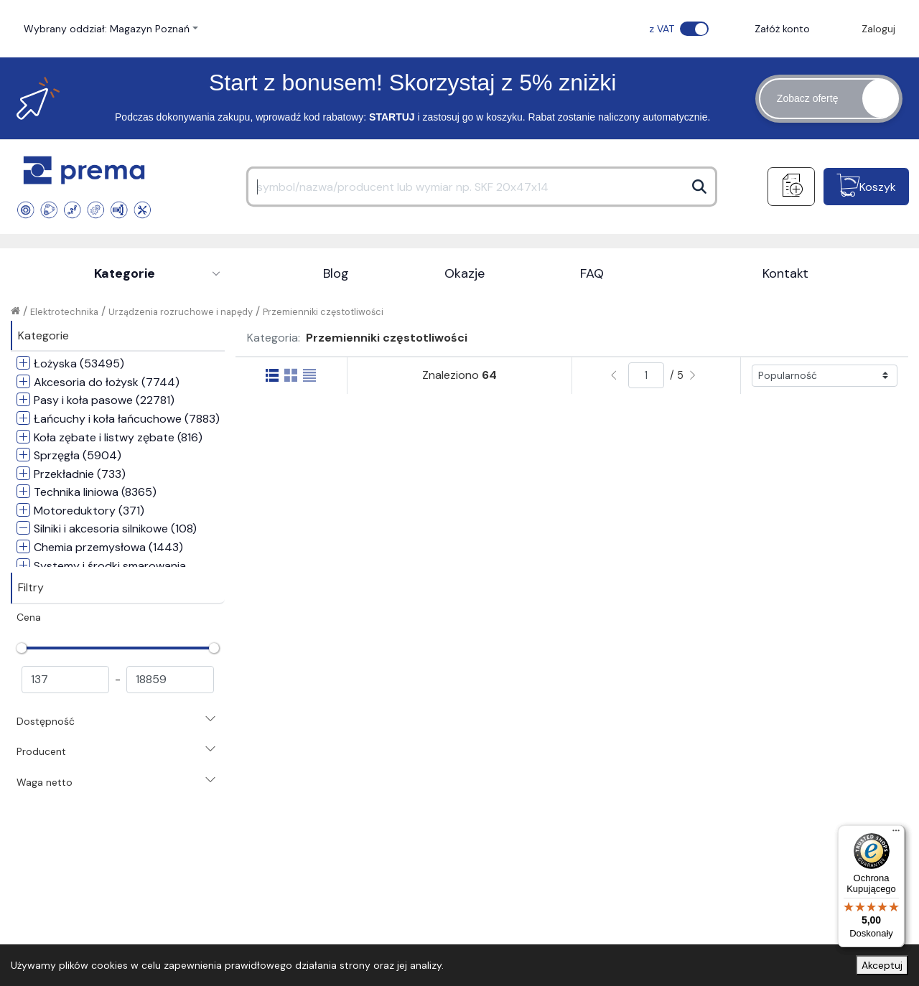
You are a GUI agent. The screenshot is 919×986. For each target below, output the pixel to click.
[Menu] (896, 833)
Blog (336, 273)
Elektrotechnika (64, 312)
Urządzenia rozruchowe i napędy (180, 312)
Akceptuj (882, 965)
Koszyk (877, 186)
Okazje (464, 273)
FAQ (592, 273)
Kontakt (785, 273)
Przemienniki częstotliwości (323, 312)
